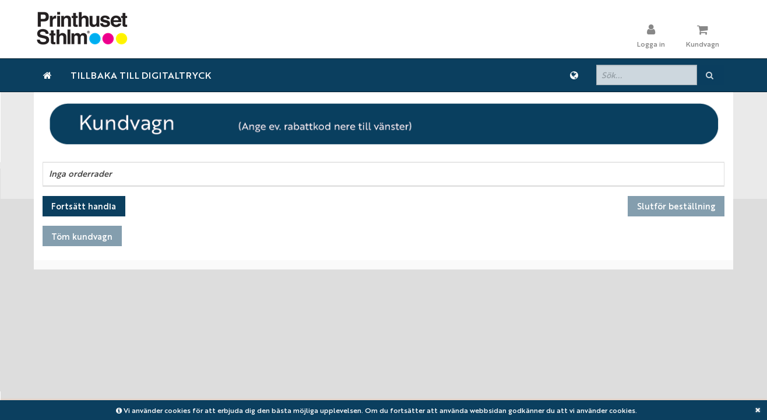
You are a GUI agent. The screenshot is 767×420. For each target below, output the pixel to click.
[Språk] (574, 75)
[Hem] (47, 75)
